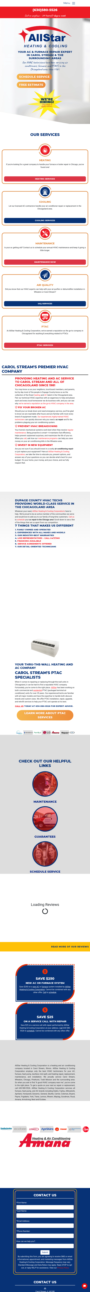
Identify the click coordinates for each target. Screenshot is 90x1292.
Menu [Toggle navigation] (69, 3)
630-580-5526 (43, 706)
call (25, 438)
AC (45, 395)
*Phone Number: (23, 1231)
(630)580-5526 (45, 10)
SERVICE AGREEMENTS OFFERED (35, 544)
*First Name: (21, 1203)
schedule (21, 520)
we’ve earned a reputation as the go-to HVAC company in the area (46, 403)
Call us (71, 517)
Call (44, 992)
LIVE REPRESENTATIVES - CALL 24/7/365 (39, 538)
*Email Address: (23, 1221)
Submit (45, 1252)
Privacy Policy (63, 1268)
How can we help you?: (26, 1241)
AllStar (54, 687)
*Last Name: (21, 1211)
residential (37, 690)
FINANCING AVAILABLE (29, 541)
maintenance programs (47, 438)
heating (37, 395)
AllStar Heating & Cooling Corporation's (48, 511)
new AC (36, 987)
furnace (45, 987)
